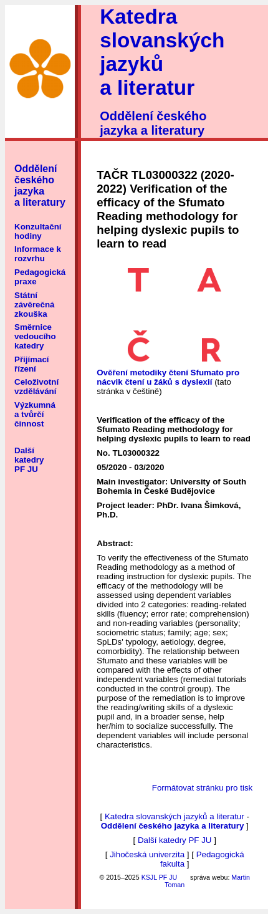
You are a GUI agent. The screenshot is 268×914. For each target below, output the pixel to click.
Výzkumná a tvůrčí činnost (34, 414)
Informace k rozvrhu (37, 253)
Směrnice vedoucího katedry (35, 336)
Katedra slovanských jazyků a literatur (162, 52)
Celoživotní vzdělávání (36, 386)
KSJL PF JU (159, 877)
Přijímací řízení (31, 364)
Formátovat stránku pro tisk (202, 787)
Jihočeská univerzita (147, 854)
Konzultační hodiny (38, 231)
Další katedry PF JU (29, 460)
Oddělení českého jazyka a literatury (153, 123)
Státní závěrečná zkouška (34, 305)
